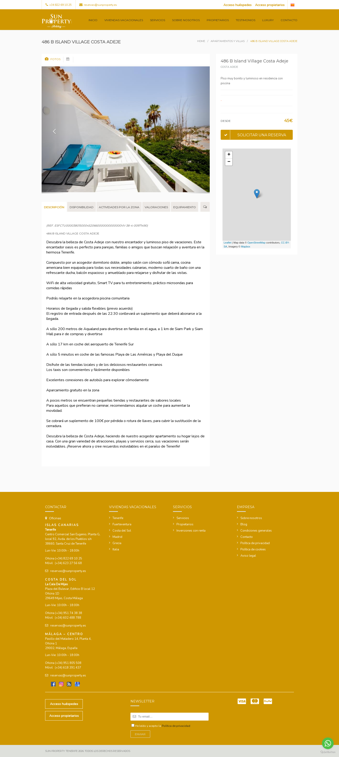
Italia (116, 549)
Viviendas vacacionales (123, 20)
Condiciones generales (256, 531)
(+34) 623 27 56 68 (68, 563)
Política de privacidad (255, 543)
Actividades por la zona (119, 207)
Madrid (117, 537)
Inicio (93, 20)
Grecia (117, 543)
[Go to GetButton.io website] (327, 752)
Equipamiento (184, 207)
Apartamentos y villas (228, 41)
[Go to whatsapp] (328, 743)
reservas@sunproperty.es (100, 5)
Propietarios (218, 20)
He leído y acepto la (162, 726)
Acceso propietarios (270, 5)
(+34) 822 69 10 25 (68, 558)
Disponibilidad (81, 207)
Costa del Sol (122, 531)
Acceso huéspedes (237, 5)
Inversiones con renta (191, 531)
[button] (54, 129)
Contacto (289, 20)
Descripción (54, 207)
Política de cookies (253, 549)
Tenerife (118, 518)
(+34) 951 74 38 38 (68, 613)
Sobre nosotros (186, 20)
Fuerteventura (122, 524)
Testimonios (245, 20)
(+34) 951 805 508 (68, 663)
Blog (243, 524)
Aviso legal (248, 556)
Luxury (268, 20)
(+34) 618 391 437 (68, 668)
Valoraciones (156, 207)
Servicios (157, 20)
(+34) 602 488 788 (68, 618)
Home (201, 41)
